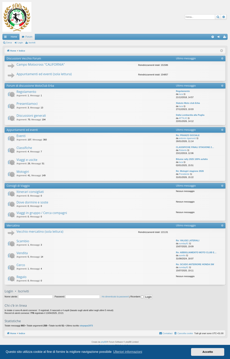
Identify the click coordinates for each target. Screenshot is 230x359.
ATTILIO (183, 118)
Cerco (20, 265)
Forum (28, 36)
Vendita (22, 253)
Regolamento (26, 92)
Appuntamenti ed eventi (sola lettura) (44, 74)
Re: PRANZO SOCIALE (188, 135)
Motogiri (22, 171)
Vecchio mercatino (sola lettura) (39, 231)
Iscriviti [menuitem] (225, 37)
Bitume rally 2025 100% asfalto (192, 159)
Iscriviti (32, 42)
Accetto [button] (207, 351)
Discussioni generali (31, 115)
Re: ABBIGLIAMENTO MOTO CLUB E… (196, 252)
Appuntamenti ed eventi (22, 130)
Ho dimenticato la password (115, 296)
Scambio (22, 241)
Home (14, 36)
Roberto (183, 150)
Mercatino (13, 225)
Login (20, 42)
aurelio (182, 255)
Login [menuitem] (219, 37)
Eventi (20, 136)
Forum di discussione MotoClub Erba (30, 86)
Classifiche (24, 148)
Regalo (21, 277)
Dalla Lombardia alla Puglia (190, 115)
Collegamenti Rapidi (6, 37)
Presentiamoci (27, 103)
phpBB (104, 342)
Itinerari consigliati (30, 192)
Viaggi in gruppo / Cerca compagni (41, 213)
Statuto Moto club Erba (188, 103)
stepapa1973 (86, 325)
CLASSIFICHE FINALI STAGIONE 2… (195, 147)
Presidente (184, 174)
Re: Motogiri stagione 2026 (190, 171)
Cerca (9, 42)
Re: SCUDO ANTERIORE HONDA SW (195, 264)
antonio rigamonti (187, 138)
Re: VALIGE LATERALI (187, 240)
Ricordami (137, 296)
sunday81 (183, 243)
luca (181, 94)
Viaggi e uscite (26, 160)
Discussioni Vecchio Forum (24, 58)
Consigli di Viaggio (18, 186)
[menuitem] (213, 37)
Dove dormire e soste (32, 202)
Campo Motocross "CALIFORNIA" (40, 64)
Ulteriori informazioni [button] (127, 351)
